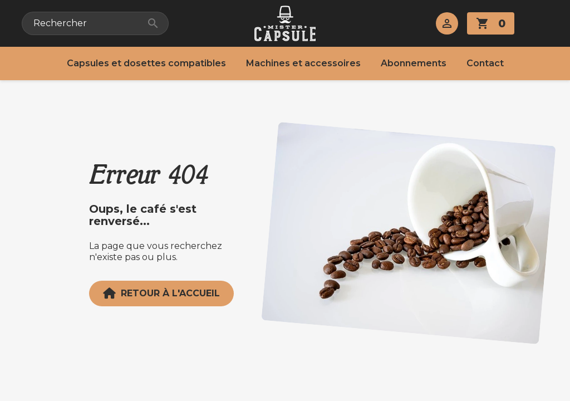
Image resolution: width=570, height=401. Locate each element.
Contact (485, 63)
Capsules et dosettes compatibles (146, 63)
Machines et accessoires (303, 63)
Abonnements (413, 63)
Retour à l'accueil (161, 293)
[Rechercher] (95, 23)
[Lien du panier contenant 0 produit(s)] (490, 23)
